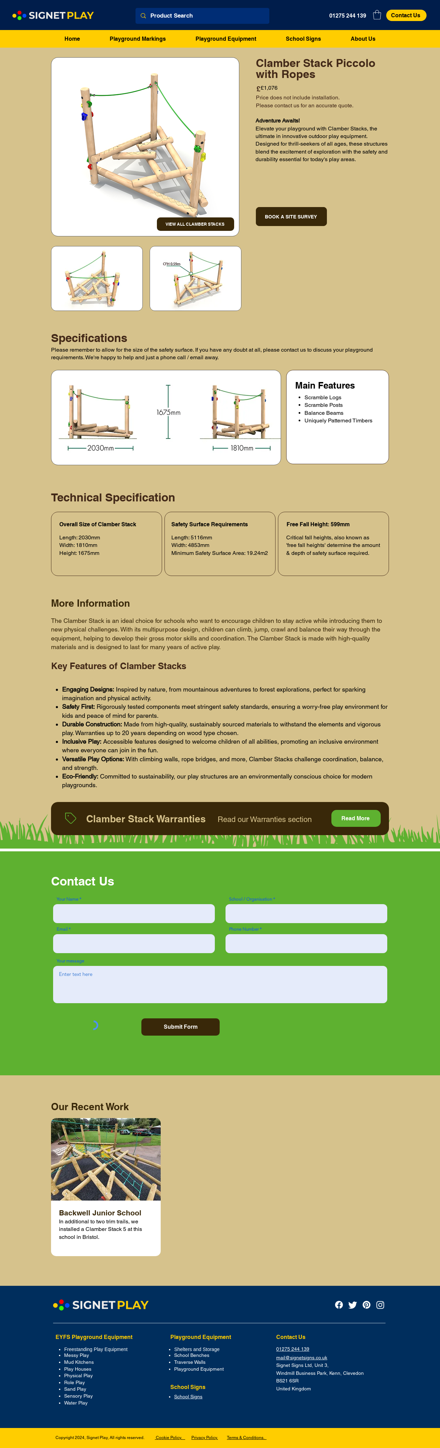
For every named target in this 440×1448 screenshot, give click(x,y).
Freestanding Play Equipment (96, 1349)
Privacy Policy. (204, 1437)
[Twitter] (353, 1305)
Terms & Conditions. (247, 1437)
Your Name (67, 899)
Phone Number (244, 929)
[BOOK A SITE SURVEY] (291, 216)
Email (62, 929)
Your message (70, 961)
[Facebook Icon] (339, 1305)
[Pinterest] (366, 1305)
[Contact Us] (406, 15)
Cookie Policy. (170, 1437)
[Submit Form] (180, 1027)
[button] (377, 14)
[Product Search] (202, 16)
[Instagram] (380, 1305)
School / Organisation (250, 899)
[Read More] (356, 818)
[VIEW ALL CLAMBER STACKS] (195, 224)
